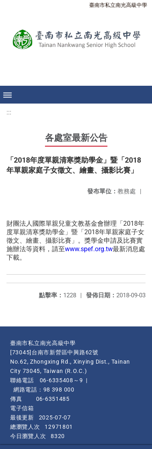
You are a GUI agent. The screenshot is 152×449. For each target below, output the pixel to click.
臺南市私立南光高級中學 (118, 5)
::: (8, 112)
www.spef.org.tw (89, 249)
